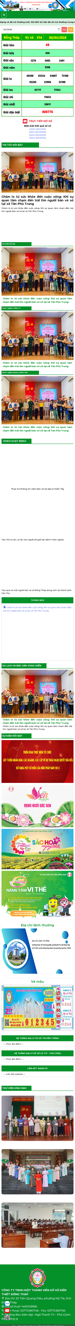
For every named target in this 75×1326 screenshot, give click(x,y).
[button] (5, 5)
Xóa (64, 29)
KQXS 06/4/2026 (38, 129)
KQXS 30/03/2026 (37, 132)
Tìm (71, 29)
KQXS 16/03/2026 (37, 138)
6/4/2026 (7, 29)
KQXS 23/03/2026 (37, 135)
